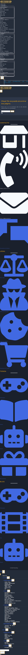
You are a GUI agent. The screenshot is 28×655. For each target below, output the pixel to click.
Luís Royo (3, 26)
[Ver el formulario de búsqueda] (2, 77)
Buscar (2, 652)
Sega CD (2, 65)
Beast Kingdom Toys (5, 36)
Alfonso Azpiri (4, 19)
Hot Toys (2, 45)
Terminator (3, 30)
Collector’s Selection (6, 37)
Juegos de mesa (4, 55)
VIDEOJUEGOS (8, 580)
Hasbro (2, 44)
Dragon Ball (3, 23)
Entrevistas (9, 638)
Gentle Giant (3, 41)
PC (0, 16)
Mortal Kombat (9, 599)
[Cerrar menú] (0, 574)
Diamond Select (4, 40)
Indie (1, 66)
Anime (6, 642)
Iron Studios (9, 613)
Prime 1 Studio (4, 51)
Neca (6, 619)
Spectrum (2, 15)
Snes (1, 62)
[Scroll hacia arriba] (1, 572)
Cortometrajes (4, 72)
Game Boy (2, 8)
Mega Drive (3, 12)
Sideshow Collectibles (6, 52)
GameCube (2, 11)
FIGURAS (6, 605)
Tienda (5, 577)
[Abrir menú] (1, 91)
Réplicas (2, 58)
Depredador (3, 22)
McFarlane (3, 48)
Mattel (7, 617)
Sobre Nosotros (3, 149)
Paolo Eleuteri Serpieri (7, 29)
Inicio (3, 4)
